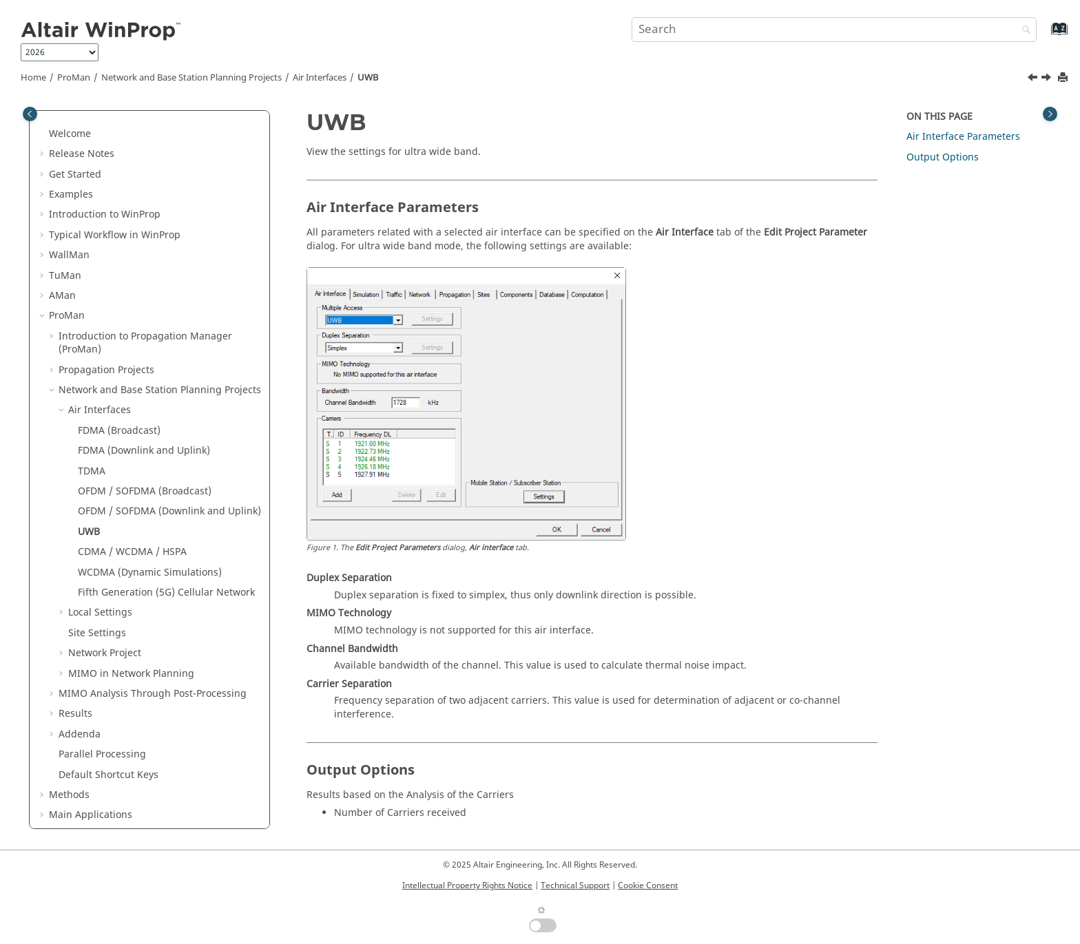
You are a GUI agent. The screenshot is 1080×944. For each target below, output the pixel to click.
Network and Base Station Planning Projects (191, 78)
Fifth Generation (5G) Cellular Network (166, 539)
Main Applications (90, 762)
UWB (367, 78)
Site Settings (97, 580)
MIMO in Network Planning (131, 620)
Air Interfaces (319, 78)
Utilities (87, 782)
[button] (43, 122)
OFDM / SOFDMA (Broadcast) (144, 438)
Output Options (942, 157)
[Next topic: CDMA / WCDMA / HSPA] (1047, 79)
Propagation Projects (106, 317)
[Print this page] (1064, 78)
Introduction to (104, 161)
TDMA (91, 418)
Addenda (80, 681)
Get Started (75, 121)
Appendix (71, 802)
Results (75, 660)
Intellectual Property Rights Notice (467, 885)
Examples (71, 141)
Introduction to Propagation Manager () (145, 290)
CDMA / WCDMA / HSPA (132, 499)
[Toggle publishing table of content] (30, 114)
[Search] (1023, 30)
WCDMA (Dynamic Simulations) (150, 519)
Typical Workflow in (114, 182)
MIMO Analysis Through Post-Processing (153, 640)
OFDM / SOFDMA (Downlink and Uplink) (169, 458)
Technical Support (575, 885)
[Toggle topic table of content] (1050, 114)
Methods (69, 742)
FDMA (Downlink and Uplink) (144, 397)
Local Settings (100, 559)
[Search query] (834, 29)
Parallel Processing (102, 701)
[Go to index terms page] (1044, 35)
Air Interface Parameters (963, 136)
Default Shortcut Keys (108, 722)
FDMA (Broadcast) (119, 377)
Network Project (104, 600)
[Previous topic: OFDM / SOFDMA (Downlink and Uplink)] (1033, 79)
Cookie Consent (648, 885)
